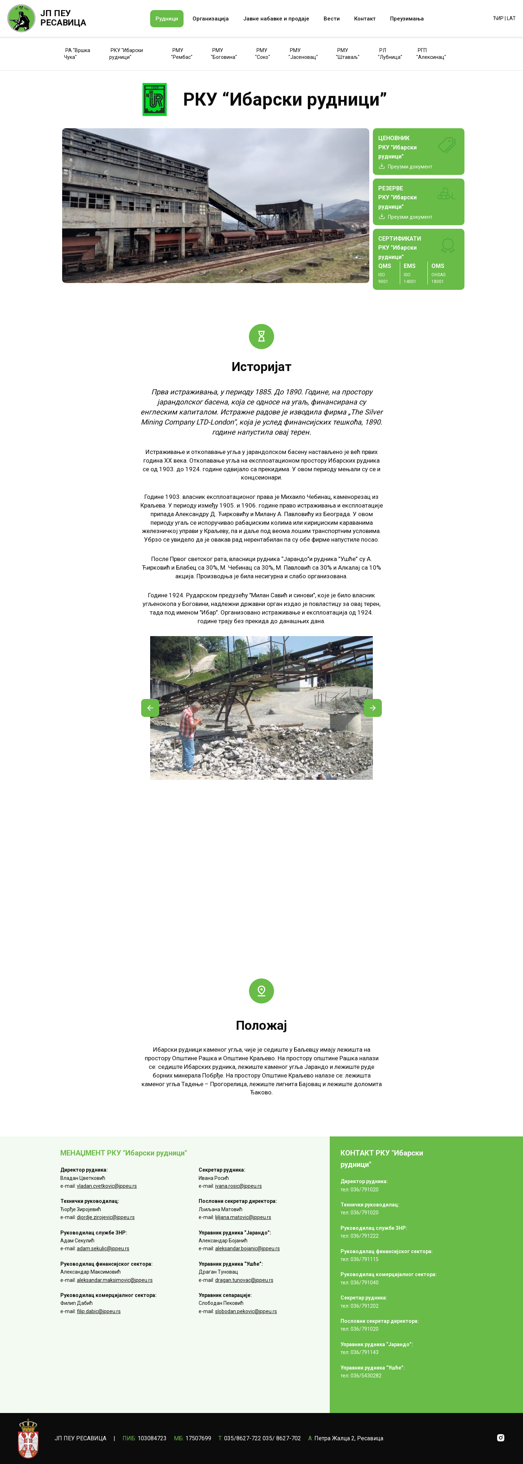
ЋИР (498, 18)
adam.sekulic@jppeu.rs (103, 1248)
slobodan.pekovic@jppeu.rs (246, 1311)
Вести (332, 18)
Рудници (167, 18)
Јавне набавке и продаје (276, 18)
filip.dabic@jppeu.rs (99, 1311)
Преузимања (407, 18)
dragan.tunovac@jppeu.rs (244, 1280)
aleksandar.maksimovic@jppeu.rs (115, 1280)
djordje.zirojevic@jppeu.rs (106, 1217)
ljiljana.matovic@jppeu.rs (243, 1217)
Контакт (365, 18)
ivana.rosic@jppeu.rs (238, 1186)
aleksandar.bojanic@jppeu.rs (247, 1248)
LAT (511, 18)
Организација (211, 18)
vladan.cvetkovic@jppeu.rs (107, 1186)
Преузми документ (410, 167)
